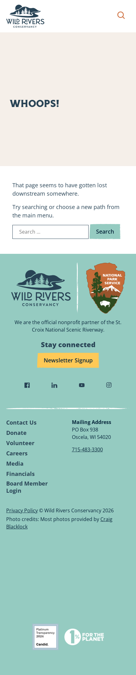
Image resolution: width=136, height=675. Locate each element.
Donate (16, 432)
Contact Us (21, 422)
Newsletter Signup (68, 360)
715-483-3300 (87, 449)
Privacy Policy (22, 510)
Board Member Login (27, 487)
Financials (20, 473)
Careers (17, 453)
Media (15, 463)
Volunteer (20, 443)
